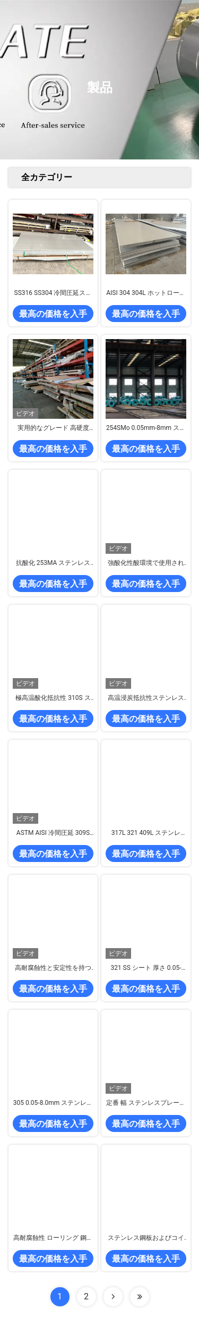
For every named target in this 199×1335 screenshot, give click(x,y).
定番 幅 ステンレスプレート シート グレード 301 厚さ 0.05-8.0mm (146, 1103)
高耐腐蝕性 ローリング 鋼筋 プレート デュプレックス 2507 (53, 1238)
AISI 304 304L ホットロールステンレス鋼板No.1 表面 (145, 293)
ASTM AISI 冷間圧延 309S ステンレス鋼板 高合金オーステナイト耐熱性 (53, 833)
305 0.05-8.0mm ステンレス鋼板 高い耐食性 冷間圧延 (53, 1103)
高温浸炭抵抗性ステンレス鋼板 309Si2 (146, 698)
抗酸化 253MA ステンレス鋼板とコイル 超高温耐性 (53, 563)
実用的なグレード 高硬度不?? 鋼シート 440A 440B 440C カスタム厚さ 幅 (53, 428)
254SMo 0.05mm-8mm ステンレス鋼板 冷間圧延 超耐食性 (146, 428)
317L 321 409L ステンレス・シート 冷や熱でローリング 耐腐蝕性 (146, 833)
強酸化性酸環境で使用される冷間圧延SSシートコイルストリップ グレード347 (146, 563)
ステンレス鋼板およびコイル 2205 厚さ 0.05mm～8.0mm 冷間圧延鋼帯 (146, 1238)
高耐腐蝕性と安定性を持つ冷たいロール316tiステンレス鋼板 (53, 968)
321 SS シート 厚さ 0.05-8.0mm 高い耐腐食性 (145, 968)
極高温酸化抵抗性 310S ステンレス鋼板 (52, 698)
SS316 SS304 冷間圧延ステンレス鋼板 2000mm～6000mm (53, 293)
